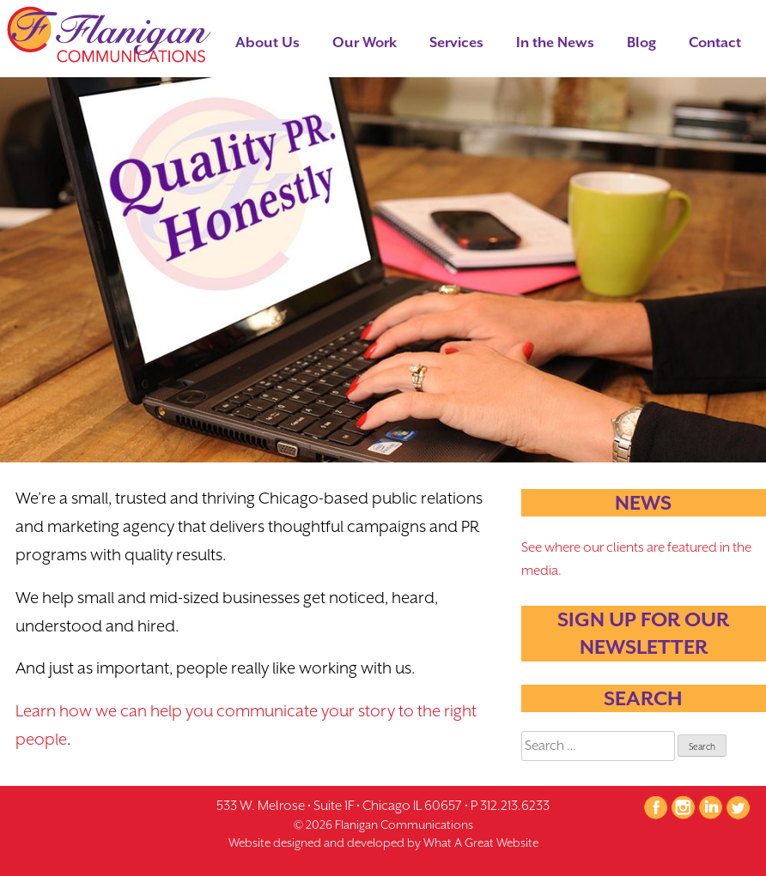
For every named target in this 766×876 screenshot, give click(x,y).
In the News (555, 42)
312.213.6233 (515, 805)
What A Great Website (480, 842)
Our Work (364, 42)
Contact (715, 42)
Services (456, 42)
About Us (267, 42)
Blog (641, 42)
